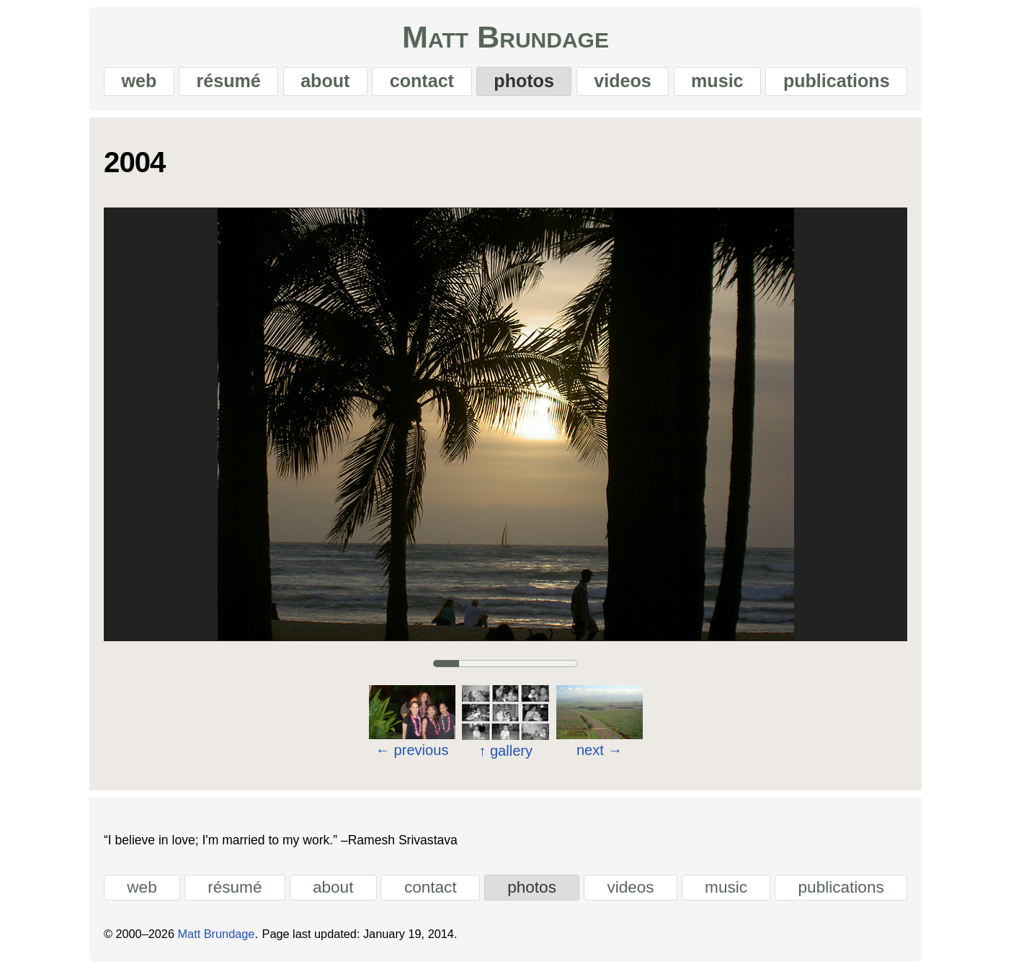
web (138, 81)
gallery (505, 751)
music (717, 81)
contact (422, 81)
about (324, 81)
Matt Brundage (505, 37)
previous (411, 750)
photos (524, 81)
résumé (229, 81)
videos (622, 81)
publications (836, 81)
